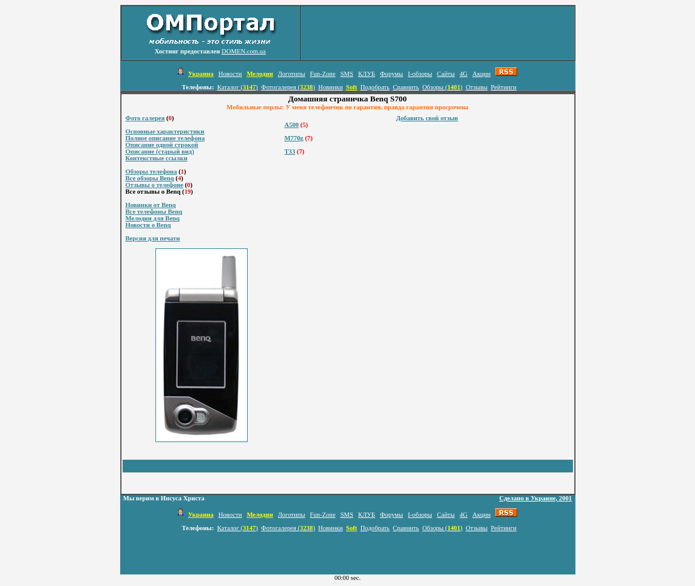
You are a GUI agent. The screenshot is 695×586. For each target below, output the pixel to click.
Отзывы (476, 87)
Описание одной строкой (162, 144)
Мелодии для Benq (153, 218)
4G (463, 73)
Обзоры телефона (151, 171)
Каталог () (237, 87)
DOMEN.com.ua (244, 51)
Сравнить (406, 87)
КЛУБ (366, 73)
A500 (292, 124)
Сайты (446, 73)
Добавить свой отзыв (427, 118)
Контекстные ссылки (157, 158)
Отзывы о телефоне (154, 185)
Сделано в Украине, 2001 (536, 498)
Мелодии (259, 73)
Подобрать (375, 87)
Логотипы (291, 73)
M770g (294, 138)
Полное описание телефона (165, 138)
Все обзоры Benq (150, 178)
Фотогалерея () (288, 87)
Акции (481, 73)
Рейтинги (504, 87)
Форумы (391, 73)
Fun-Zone (323, 73)
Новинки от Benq (151, 205)
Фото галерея (145, 118)
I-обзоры (420, 73)
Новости (230, 73)
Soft (351, 87)
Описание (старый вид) (160, 151)
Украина (201, 73)
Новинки (330, 87)
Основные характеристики (165, 131)
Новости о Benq (148, 225)
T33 (290, 151)
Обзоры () (442, 87)
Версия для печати (153, 238)
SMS (347, 73)
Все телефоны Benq (154, 211)
